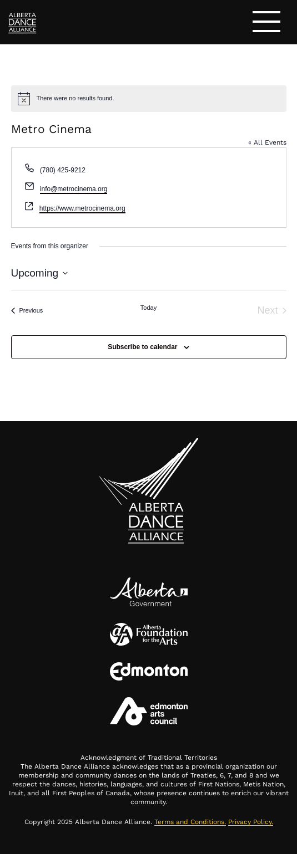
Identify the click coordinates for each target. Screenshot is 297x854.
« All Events (267, 142)
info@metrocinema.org (74, 189)
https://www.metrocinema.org (82, 208)
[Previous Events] (27, 311)
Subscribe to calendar (142, 347)
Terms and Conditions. (190, 822)
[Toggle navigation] (266, 23)
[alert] (148, 98)
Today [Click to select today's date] (148, 307)
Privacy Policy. (250, 822)
